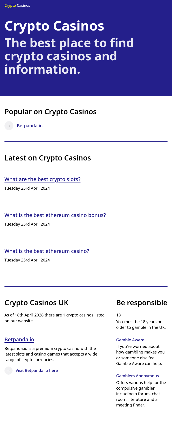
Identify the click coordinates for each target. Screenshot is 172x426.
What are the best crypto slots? (42, 179)
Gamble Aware (130, 340)
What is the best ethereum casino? (46, 251)
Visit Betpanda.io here (37, 370)
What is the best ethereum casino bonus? (55, 215)
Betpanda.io (30, 126)
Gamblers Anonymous (137, 375)
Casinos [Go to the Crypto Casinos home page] (17, 5)
